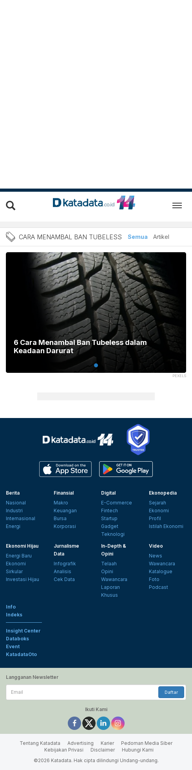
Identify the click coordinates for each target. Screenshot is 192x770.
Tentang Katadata (40, 743)
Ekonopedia (163, 493)
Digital (108, 493)
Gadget (109, 526)
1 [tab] (96, 365)
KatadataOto (21, 654)
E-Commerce (116, 503)
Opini (107, 571)
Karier (107, 743)
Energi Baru (19, 556)
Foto (154, 579)
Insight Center (23, 631)
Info (11, 607)
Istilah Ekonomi (166, 526)
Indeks (14, 615)
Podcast (158, 587)
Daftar (171, 692)
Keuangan (65, 510)
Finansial (64, 493)
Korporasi (65, 526)
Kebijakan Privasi (63, 750)
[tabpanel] (96, 317)
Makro (61, 503)
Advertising (80, 743)
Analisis (62, 571)
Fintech (109, 510)
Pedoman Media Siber (146, 743)
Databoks (17, 639)
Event (13, 646)
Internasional (20, 518)
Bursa (60, 518)
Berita (13, 493)
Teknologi (113, 534)
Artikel (161, 236)
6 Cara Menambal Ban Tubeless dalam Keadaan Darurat (80, 346)
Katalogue (160, 571)
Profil (155, 518)
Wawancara (114, 579)
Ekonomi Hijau (22, 546)
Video (156, 546)
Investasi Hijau (22, 579)
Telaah (109, 563)
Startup (109, 518)
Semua (138, 236)
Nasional (16, 503)
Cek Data (64, 579)
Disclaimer (103, 750)
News (155, 556)
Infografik (65, 563)
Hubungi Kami (138, 750)
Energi (13, 526)
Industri (14, 510)
